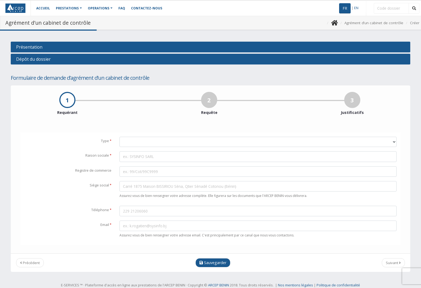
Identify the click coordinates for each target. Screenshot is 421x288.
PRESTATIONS (67, 8)
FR (345, 8)
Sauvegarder (212, 262)
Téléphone (101, 210)
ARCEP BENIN (218, 285)
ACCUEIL (43, 8)
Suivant (393, 262)
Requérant (67, 107)
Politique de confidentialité (338, 285)
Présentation (29, 47)
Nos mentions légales (295, 285)
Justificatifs (352, 107)
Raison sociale (98, 155)
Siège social (100, 185)
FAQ (121, 8)
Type (106, 140)
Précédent (30, 262)
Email (105, 224)
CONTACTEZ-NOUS (146, 8)
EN (356, 7)
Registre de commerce (93, 170)
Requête (209, 107)
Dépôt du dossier (33, 59)
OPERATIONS (98, 8)
